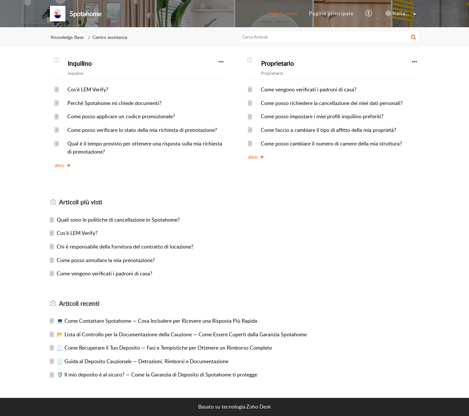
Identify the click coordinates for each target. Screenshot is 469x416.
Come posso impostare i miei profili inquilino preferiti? (322, 116)
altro (63, 165)
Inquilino (80, 63)
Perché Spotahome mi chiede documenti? (114, 103)
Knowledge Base (67, 37)
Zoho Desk (258, 406)
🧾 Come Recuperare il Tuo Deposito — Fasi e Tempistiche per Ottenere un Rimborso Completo (164, 347)
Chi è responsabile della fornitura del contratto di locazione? (125, 246)
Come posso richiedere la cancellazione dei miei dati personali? (332, 103)
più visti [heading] (80, 202)
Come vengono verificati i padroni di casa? (308, 89)
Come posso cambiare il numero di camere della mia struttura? (331, 143)
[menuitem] (282, 13)
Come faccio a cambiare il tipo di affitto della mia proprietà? (328, 129)
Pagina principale (331, 13)
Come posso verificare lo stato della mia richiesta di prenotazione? (142, 129)
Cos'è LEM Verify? (87, 89)
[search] (329, 37)
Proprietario (277, 63)
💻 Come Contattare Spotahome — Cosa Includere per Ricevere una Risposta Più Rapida (157, 320)
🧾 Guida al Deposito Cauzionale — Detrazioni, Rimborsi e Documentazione (142, 361)
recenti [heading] (79, 303)
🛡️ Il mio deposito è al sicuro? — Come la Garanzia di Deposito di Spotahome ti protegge (157, 374)
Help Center (282, 13)
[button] (369, 13)
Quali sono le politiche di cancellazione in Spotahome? (118, 219)
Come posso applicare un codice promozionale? (121, 116)
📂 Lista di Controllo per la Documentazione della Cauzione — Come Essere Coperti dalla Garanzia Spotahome (182, 334)
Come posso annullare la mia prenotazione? (106, 260)
